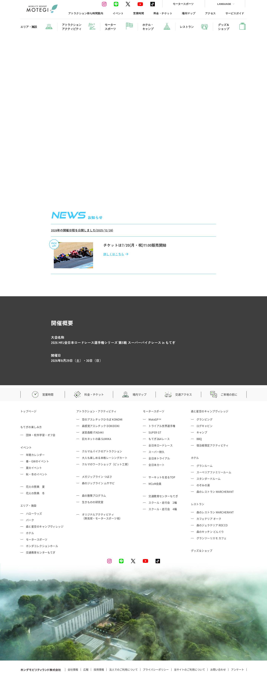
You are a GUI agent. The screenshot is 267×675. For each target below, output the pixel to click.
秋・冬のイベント (36, 458)
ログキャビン (205, 409)
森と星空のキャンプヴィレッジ (44, 510)
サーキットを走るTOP (162, 460)
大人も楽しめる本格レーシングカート (105, 441)
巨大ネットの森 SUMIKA (96, 422)
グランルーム (205, 449)
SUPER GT (155, 416)
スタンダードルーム (209, 462)
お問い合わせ (218, 653)
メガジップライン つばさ (97, 460)
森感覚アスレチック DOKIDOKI (101, 409)
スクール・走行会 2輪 (163, 486)
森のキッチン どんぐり (210, 515)
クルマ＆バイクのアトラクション (102, 435)
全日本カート (157, 448)
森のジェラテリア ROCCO (212, 508)
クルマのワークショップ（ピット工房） (106, 448)
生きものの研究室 (92, 485)
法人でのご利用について (123, 653)
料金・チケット (163, 13)
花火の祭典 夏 (35, 470)
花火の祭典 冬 (35, 476)
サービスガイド (234, 13)
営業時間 (138, 13)
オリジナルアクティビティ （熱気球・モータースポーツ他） (102, 500)
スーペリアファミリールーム (214, 456)
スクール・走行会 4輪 (163, 492)
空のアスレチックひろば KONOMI (102, 403)
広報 (85, 653)
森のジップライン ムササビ (98, 466)
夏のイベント (34, 451)
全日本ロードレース (161, 429)
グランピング (205, 403)
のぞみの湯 (203, 469)
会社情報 (73, 653)
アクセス (210, 13)
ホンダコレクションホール (42, 529)
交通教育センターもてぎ (40, 536)
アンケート (237, 653)
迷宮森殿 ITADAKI (93, 416)
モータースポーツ (183, 4)
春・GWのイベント (37, 445)
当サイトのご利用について (189, 653)
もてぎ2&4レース (159, 422)
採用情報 (99, 653)
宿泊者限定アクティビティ (213, 429)
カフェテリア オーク (209, 502)
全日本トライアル (159, 442)
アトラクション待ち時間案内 (85, 13)
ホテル (30, 516)
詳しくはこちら (113, 237)
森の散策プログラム (94, 479)
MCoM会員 (155, 467)
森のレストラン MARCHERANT (215, 475)
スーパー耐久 (157, 435)
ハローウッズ (34, 497)
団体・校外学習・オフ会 (40, 418)
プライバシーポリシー (156, 653)
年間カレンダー (35, 438)
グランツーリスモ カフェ (212, 521)
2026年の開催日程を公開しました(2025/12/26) (82, 214)
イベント (118, 13)
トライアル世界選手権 (162, 409)
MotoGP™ (155, 403)
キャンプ (202, 416)
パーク (30, 503)
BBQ (199, 422)
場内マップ (188, 13)
